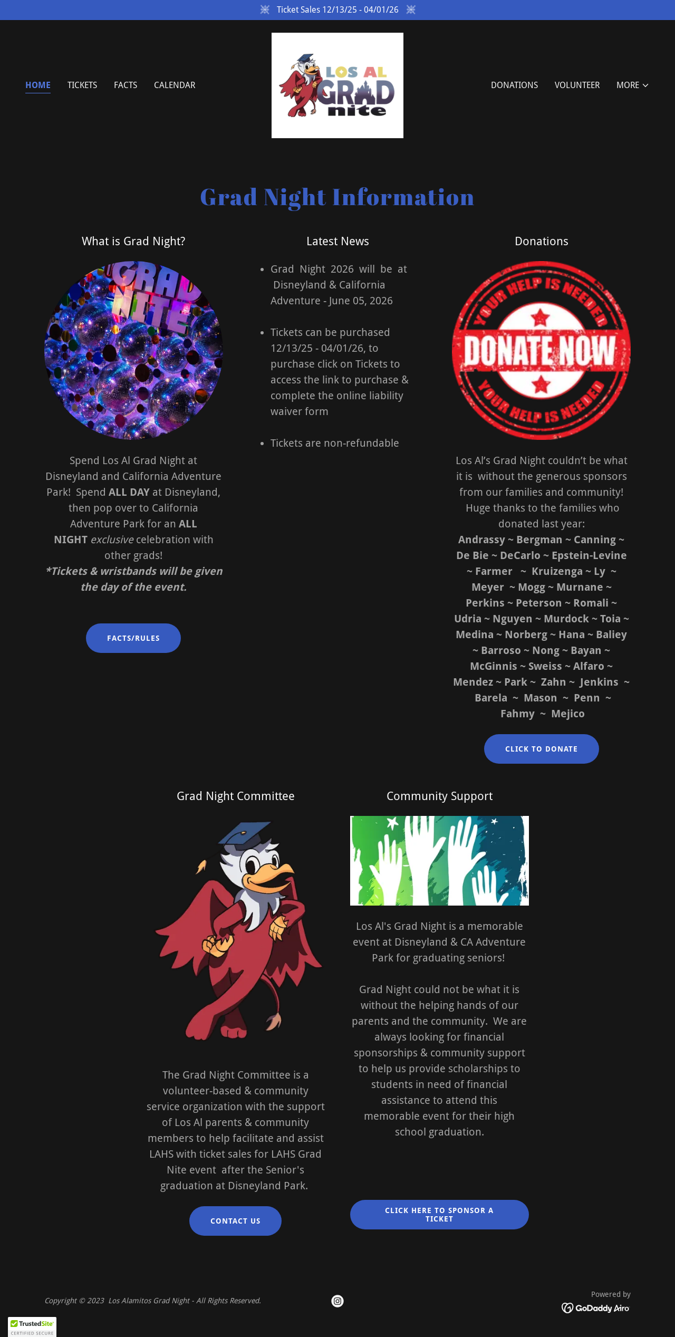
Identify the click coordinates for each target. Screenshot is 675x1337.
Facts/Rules (133, 638)
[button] (633, 85)
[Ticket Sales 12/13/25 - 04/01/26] (337, 10)
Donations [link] (514, 85)
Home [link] (38, 85)
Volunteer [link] (577, 85)
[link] (337, 85)
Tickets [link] (82, 85)
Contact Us (235, 1221)
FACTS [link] (125, 85)
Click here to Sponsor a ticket (439, 1214)
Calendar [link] (174, 85)
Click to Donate (541, 749)
